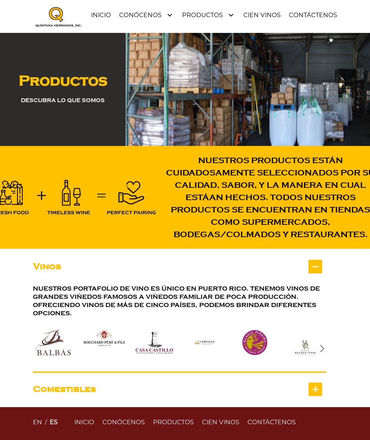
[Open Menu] (146, 15)
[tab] (179, 266)
